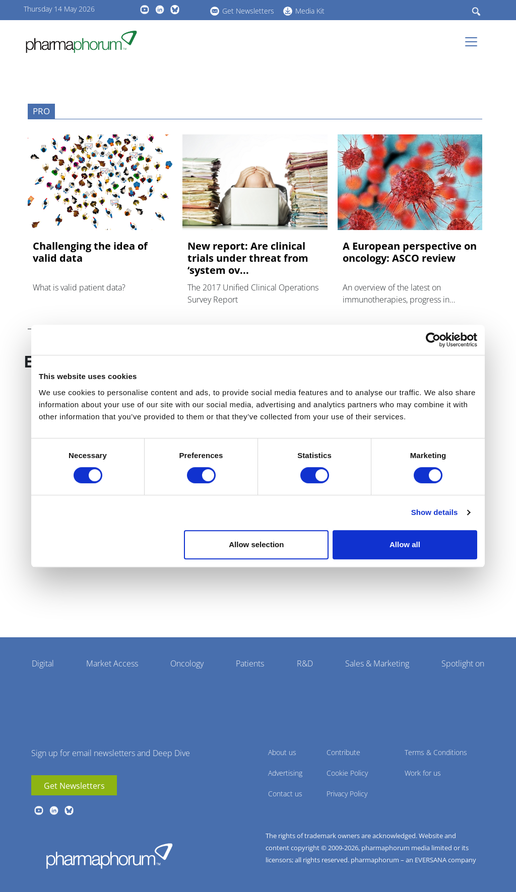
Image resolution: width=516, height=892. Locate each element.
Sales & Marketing (377, 663)
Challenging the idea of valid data (90, 252)
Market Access (112, 663)
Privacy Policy (347, 793)
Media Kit (310, 11)
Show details (434, 512)
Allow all (405, 544)
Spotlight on (462, 663)
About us (282, 752)
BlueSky (175, 10)
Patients (250, 663)
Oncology (187, 663)
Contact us (285, 793)
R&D (305, 663)
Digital (43, 663)
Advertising (285, 773)
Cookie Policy (347, 773)
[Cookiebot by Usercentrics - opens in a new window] (433, 339)
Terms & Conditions (436, 752)
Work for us (423, 773)
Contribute (343, 752)
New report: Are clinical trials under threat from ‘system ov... (247, 258)
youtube (145, 10)
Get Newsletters (248, 11)
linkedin (160, 10)
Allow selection (256, 544)
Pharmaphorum (109, 856)
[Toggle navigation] (474, 41)
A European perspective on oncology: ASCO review (410, 252)
